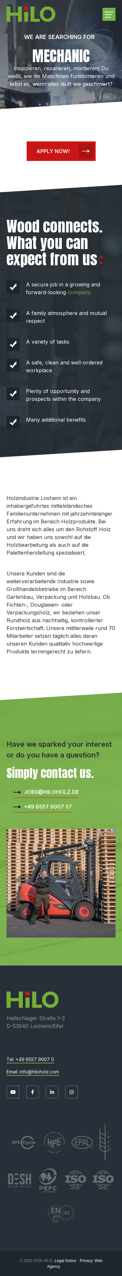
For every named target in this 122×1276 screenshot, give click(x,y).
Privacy (86, 1260)
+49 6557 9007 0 (35, 1059)
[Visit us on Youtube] (13, 1091)
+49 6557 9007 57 (48, 806)
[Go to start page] (31, 14)
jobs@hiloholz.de (51, 792)
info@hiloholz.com (39, 1071)
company (79, 292)
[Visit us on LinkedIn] (52, 1091)
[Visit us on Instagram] (71, 1091)
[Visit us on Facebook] (32, 1091)
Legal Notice (65, 1260)
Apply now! (53, 151)
